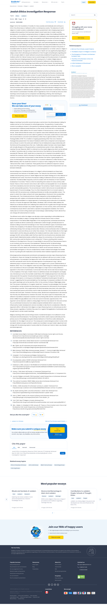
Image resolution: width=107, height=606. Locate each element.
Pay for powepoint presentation (17, 578)
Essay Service (13, 6)
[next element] (100, 499)
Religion (26, 6)
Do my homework (14, 575)
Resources (44, 2)
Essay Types (35, 564)
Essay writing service (15, 564)
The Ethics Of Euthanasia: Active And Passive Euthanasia (82, 59)
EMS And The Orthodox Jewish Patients (55, 421)
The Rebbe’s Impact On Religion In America (84, 52)
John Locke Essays (33, 465)
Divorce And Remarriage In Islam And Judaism (51, 492)
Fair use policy (33, 595)
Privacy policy (13, 595)
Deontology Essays (59, 465)
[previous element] (6, 499)
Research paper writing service (17, 571)
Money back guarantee (60, 571)
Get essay (81, 38)
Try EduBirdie (57, 430)
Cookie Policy (21, 598)
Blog (34, 566)
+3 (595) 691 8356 (83, 569)
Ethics (17, 16)
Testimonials (58, 566)
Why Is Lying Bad (76, 66)
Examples (20, 6)
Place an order (19, 116)
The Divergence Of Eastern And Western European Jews (83, 55)
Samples (36, 2)
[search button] (94, 15)
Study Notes (35, 569)
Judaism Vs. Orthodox (17, 421)
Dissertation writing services (17, 573)
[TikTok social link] (55, 585)
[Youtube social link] (52, 585)
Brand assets (58, 580)
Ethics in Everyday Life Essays (18, 465)
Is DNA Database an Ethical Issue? (81, 63)
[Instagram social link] (58, 585)
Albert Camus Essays (46, 465)
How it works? (58, 564)
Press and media (59, 578)
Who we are (54, 2)
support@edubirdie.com (85, 564)
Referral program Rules (25, 597)
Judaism (32, 6)
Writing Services (26, 2)
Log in (83, 2)
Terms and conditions (23, 595)
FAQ (56, 569)
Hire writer (92, 2)
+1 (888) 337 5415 (83, 567)
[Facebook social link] (49, 585)
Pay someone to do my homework (18, 566)
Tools (62, 2)
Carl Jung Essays (15, 468)
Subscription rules (14, 597)
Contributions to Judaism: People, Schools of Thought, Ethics (81, 493)
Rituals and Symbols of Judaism (24, 491)
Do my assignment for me (16, 569)
